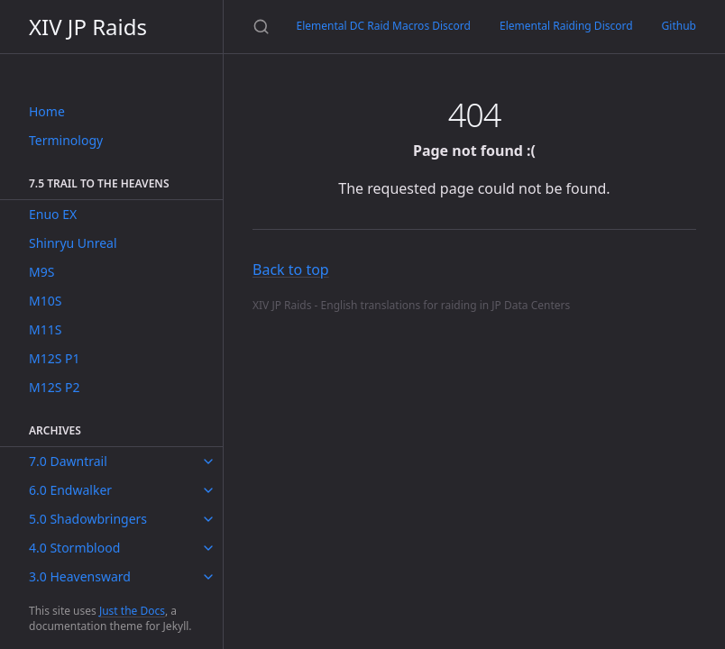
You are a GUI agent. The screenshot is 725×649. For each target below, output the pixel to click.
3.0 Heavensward (80, 576)
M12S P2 (54, 387)
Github (679, 25)
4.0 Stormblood (74, 547)
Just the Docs (132, 610)
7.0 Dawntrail (68, 461)
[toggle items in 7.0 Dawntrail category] (208, 461)
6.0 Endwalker (70, 489)
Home (47, 111)
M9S (41, 271)
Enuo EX (53, 214)
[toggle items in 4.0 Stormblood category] (208, 548)
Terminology (66, 140)
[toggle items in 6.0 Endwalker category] (208, 490)
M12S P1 (54, 358)
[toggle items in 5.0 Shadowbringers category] (208, 519)
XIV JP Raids (88, 26)
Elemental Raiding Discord (566, 25)
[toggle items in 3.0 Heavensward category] (208, 576)
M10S (45, 300)
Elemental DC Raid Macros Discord (384, 25)
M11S (45, 329)
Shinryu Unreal (73, 242)
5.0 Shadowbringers (88, 518)
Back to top (290, 269)
